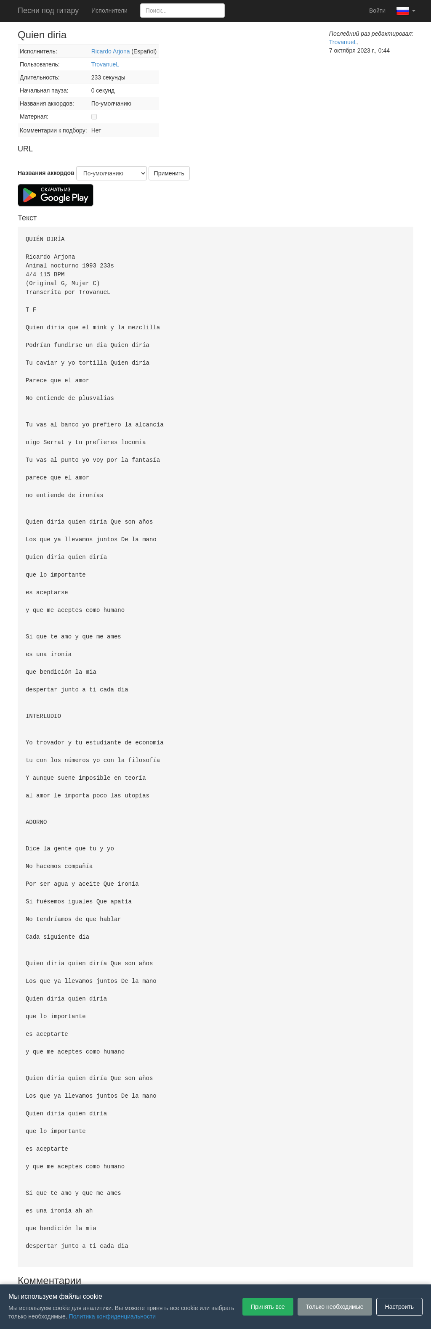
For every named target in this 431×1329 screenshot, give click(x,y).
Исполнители (109, 10)
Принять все (268, 1306)
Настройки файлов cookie (309, 1271)
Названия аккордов (46, 172)
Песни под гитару (48, 10)
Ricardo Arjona (110, 51)
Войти (377, 10)
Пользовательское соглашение (128, 1271)
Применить (169, 173)
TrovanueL (105, 64)
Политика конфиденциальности (222, 1271)
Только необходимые (335, 1306)
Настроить (399, 1306)
